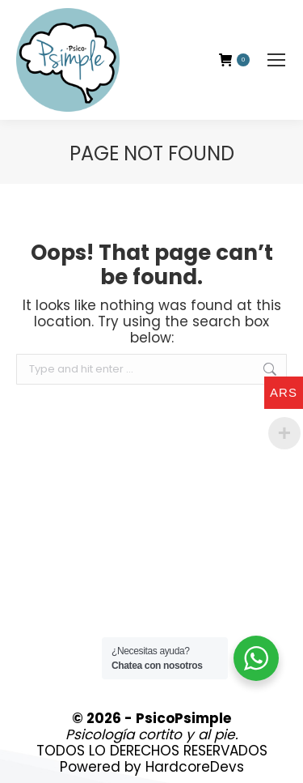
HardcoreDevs (194, 767)
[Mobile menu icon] (276, 59)
